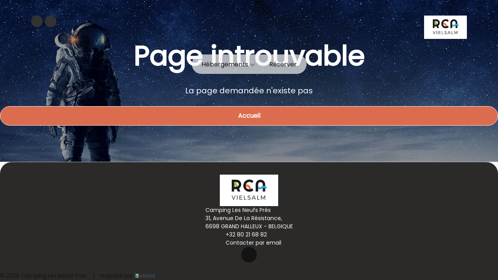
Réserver (283, 64)
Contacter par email (249, 243)
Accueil (249, 115)
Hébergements (228, 64)
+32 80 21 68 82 (242, 234)
